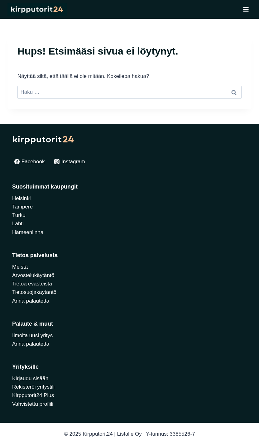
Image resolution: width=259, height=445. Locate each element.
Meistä (20, 267)
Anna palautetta (30, 301)
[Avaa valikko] (246, 9)
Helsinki (21, 198)
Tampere (22, 207)
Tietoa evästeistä (32, 284)
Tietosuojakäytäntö (34, 292)
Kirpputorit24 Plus (33, 395)
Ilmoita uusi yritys (32, 335)
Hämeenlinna (27, 232)
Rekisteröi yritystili (33, 387)
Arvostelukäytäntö (33, 275)
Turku (19, 215)
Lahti (18, 224)
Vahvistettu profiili (32, 404)
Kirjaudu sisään (30, 378)
